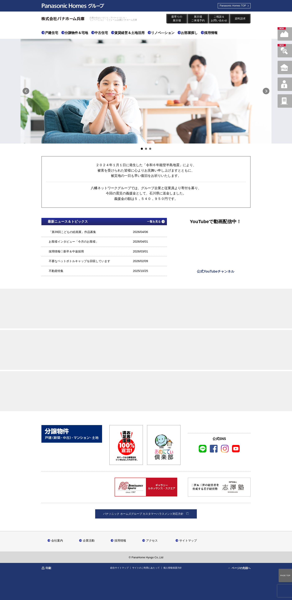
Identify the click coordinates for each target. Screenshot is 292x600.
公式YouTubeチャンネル (215, 271)
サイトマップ (188, 540)
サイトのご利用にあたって (146, 567)
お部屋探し (189, 33)
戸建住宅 (51, 33)
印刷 (48, 568)
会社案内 (57, 540)
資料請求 (240, 18)
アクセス (152, 540)
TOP (230, 6)
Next (266, 91)
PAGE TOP (285, 575)
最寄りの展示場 (176, 18)
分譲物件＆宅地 (76, 33)
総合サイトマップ (119, 567)
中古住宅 (101, 33)
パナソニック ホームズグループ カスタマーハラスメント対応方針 (143, 513)
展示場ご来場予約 (198, 18)
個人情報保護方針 (172, 567)
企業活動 (89, 540)
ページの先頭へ (241, 568)
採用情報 (211, 33)
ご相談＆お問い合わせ (219, 18)
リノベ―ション (162, 33)
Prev (26, 91)
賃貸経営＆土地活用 (129, 33)
